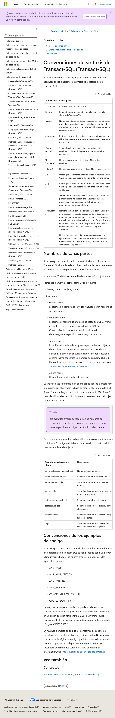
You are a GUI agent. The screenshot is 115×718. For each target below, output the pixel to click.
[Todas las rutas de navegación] (46, 31)
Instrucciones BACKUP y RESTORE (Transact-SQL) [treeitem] (24, 111)
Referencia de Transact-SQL (83, 31)
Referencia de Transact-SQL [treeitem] (21, 81)
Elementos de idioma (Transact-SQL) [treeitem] (22, 179)
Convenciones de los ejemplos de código (64, 49)
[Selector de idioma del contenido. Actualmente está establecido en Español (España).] (14, 699)
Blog (67, 706)
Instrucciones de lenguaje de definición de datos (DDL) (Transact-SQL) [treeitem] (21, 145)
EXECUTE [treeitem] (12, 169)
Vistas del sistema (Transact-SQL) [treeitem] (23, 248)
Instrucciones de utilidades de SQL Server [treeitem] (22, 222)
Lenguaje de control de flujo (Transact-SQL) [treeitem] (21, 131)
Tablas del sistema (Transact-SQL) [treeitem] (23, 244)
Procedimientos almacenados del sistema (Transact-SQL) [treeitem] (23, 238)
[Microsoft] (5, 4)
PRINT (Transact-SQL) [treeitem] (18, 198)
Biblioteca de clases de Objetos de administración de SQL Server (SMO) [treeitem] (23, 283)
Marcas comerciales (71, 711)
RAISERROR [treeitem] (13, 203)
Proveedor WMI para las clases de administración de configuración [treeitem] (21, 299)
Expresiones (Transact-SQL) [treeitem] (20, 173)
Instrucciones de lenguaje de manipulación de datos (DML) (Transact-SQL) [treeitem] (21, 157)
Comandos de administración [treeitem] (21, 185)
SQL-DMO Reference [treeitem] (15, 309)
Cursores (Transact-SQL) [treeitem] (19, 137)
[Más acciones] (110, 31)
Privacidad (92, 706)
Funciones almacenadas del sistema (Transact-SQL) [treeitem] (20, 230)
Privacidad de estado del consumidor (20, 711)
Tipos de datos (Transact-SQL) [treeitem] (22, 165)
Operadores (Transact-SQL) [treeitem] (20, 190)
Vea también (51, 53)
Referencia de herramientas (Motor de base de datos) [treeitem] (22, 62)
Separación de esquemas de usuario (68, 366)
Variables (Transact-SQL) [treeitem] (19, 260)
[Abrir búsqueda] (95, 4)
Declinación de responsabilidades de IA (21, 706)
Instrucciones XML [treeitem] (16, 264)
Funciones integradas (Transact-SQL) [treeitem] (23, 119)
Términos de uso (50, 711)
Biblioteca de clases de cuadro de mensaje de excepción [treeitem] (21, 275)
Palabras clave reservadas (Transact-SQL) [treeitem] (20, 87)
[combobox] (20, 35)
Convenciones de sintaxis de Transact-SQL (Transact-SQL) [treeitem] (21, 95)
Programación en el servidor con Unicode (83, 651)
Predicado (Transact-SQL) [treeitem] (20, 194)
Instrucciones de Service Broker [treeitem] (22, 211)
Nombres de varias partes (57, 45)
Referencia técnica (59, 31)
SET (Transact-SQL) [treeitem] (17, 215)
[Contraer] (37, 29)
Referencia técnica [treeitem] (14, 40)
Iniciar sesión (105, 3)
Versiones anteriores (52, 706)
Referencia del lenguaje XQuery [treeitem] (20, 269)
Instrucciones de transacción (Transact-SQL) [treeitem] (21, 254)
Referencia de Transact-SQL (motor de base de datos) (71, 674)
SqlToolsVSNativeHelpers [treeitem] (17, 305)
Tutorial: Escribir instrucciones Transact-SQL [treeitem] (22, 103)
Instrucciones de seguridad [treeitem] (20, 207)
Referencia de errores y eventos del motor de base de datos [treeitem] (22, 47)
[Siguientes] (88, 4)
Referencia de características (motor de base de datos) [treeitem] (22, 55)
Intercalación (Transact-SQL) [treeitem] (21, 125)
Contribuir (79, 706)
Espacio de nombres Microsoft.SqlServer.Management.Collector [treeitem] (21, 291)
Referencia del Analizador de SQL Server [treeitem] (21, 70)
